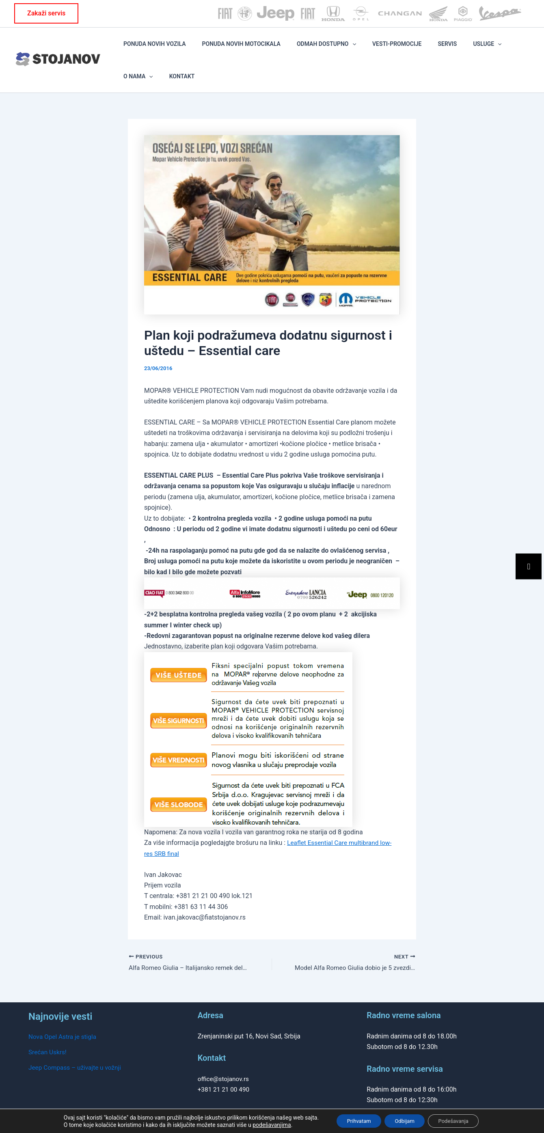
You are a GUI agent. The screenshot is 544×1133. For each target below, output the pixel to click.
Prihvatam (353, 1120)
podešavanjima (263, 1124)
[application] (349, 48)
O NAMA (483, 48)
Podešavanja (459, 1120)
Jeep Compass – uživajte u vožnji (76, 1046)
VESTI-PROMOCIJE (382, 48)
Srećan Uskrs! (48, 1030)
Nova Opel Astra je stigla (63, 1015)
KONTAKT (515, 48)
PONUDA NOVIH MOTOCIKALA (250, 48)
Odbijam (404, 1120)
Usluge (449, 48)
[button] (46, 13)
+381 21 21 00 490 (225, 1068)
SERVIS (421, 48)
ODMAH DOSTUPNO (323, 48)
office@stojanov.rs (224, 1057)
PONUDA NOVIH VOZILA (175, 48)
